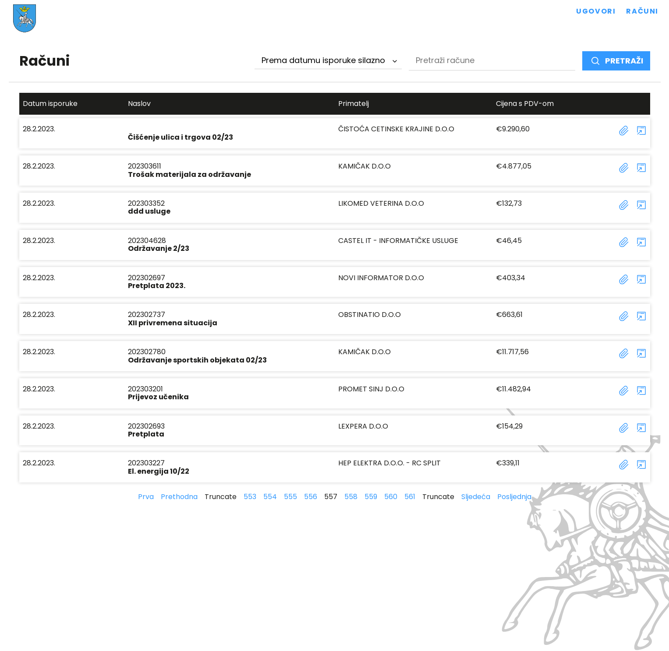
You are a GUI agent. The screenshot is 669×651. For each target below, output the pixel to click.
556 (310, 497)
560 (390, 497)
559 (371, 497)
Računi (642, 11)
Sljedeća (475, 497)
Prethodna (179, 497)
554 (270, 497)
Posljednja (514, 497)
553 (250, 497)
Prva (146, 497)
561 (409, 497)
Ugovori (596, 11)
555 (290, 497)
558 (351, 497)
